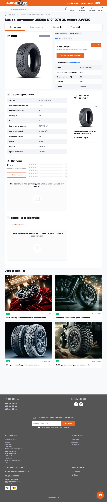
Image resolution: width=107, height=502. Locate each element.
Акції (6, 462)
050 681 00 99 (11, 406)
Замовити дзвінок (87, 3)
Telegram (77, 471)
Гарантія (7, 442)
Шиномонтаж (9, 446)
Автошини (11, 15)
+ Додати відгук (17, 175)
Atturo (79, 33)
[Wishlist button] (93, 45)
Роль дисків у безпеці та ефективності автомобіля (26, 318)
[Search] (65, 9)
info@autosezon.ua (12, 476)
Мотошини (75, 444)
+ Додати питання (17, 224)
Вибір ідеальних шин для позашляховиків (73, 365)
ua (97, 3)
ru (101, 3)
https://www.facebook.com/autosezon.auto (76, 404)
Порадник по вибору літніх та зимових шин (23, 365)
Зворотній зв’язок (10, 451)
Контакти (8, 444)
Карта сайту (8, 455)
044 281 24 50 (11, 403)
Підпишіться (68, 423)
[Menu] (3, 3)
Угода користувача (52, 427)
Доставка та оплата (11, 439)
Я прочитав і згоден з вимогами (55, 427)
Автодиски (75, 439)
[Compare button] (98, 45)
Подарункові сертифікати (13, 460)
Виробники (8, 458)
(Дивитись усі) (75, 62)
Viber (76, 475)
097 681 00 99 (11, 409)
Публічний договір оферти (13, 449)
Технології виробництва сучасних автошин (73, 318)
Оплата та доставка (84, 97)
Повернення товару (11, 453)
